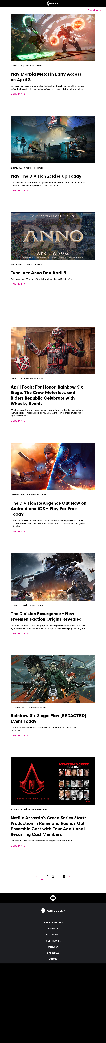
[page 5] (64, 876)
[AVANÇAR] (69, 877)
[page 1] (42, 876)
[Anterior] (36, 877)
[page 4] (58, 876)
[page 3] (53, 876)
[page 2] (47, 876)
